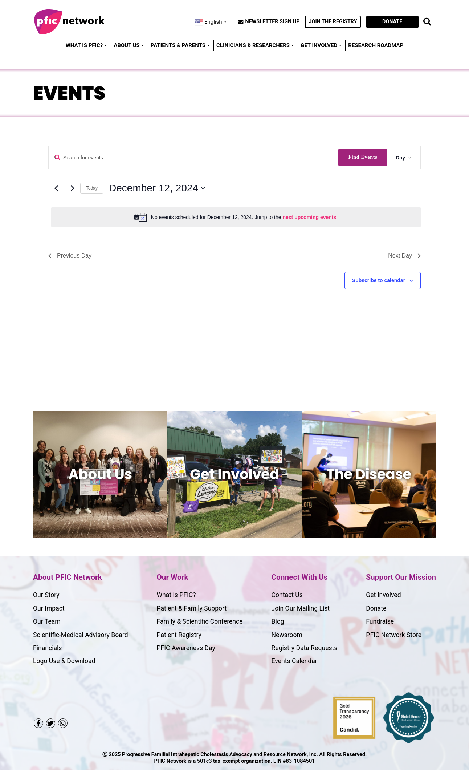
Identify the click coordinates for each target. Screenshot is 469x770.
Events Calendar (294, 661)
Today (92, 188)
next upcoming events (309, 217)
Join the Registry (333, 22)
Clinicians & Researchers (255, 45)
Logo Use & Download (64, 661)
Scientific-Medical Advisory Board (80, 635)
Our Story (46, 595)
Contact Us (287, 595)
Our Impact (49, 608)
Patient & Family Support (191, 608)
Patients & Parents (181, 45)
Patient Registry (178, 635)
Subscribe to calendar (378, 280)
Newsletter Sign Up (272, 21)
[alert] (236, 217)
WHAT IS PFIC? (87, 45)
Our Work (172, 577)
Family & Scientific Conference (199, 621)
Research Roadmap (375, 45)
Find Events (362, 157)
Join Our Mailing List (301, 608)
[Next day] (72, 188)
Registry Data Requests (305, 648)
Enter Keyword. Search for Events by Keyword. (57, 158)
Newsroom (287, 635)
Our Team (47, 621)
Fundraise (380, 621)
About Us (129, 45)
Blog (278, 621)
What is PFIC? (176, 595)
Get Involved (322, 45)
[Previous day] (56, 188)
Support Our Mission (401, 577)
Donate (392, 22)
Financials (47, 648)
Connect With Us (300, 577)
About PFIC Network (67, 577)
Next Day (404, 255)
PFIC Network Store (393, 635)
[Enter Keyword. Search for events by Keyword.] (193, 157)
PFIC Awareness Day (185, 648)
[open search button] (427, 22)
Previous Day (69, 255)
